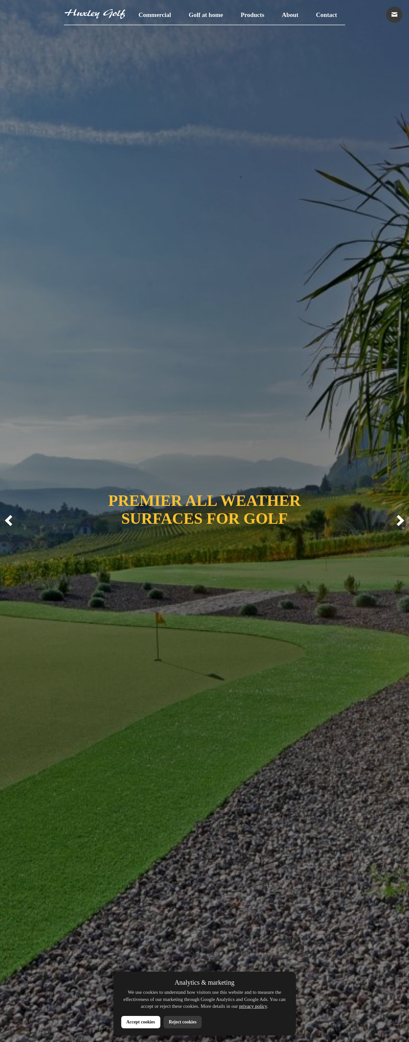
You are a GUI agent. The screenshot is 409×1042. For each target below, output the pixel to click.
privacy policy (253, 1006)
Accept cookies (140, 1022)
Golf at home (206, 14)
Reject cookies (183, 1022)
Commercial (155, 14)
